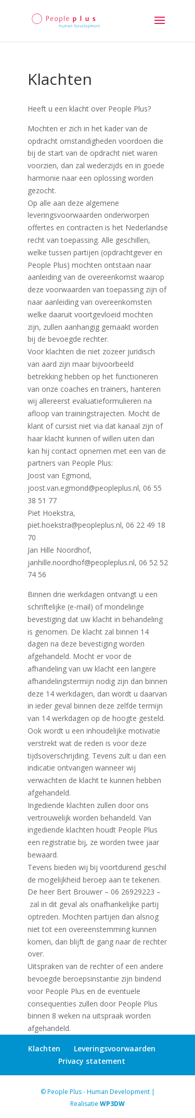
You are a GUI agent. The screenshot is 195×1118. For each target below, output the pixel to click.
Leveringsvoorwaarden (114, 1048)
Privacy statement (91, 1061)
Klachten (44, 1048)
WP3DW (112, 1103)
